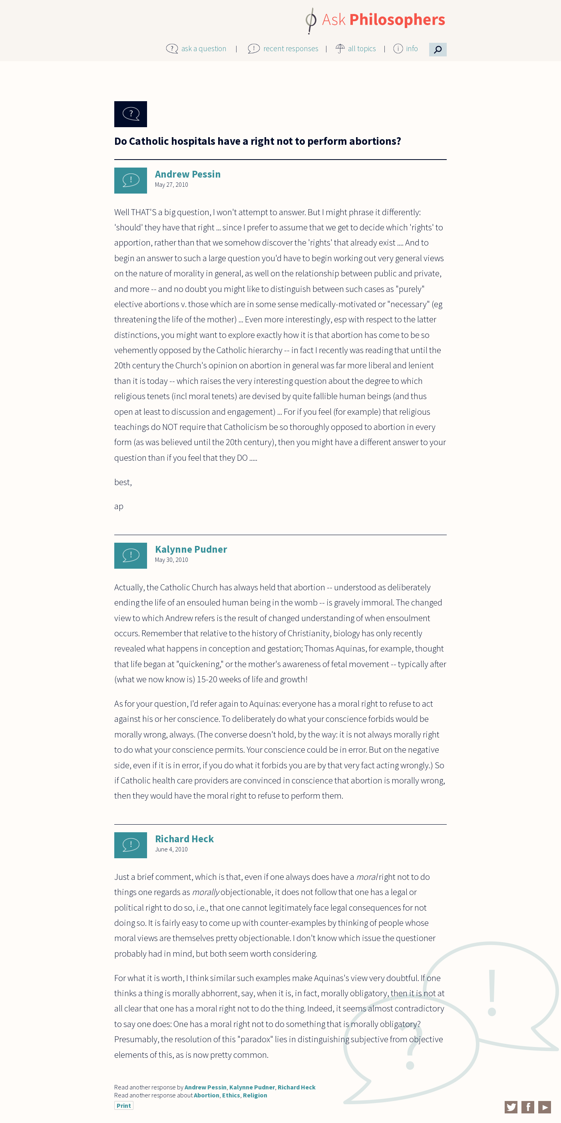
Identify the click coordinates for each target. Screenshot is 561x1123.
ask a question (204, 48)
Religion (255, 1095)
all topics (362, 48)
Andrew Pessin (188, 174)
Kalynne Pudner (191, 549)
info (412, 48)
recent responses (290, 48)
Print (124, 1105)
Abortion (206, 1095)
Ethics (231, 1095)
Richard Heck (184, 838)
